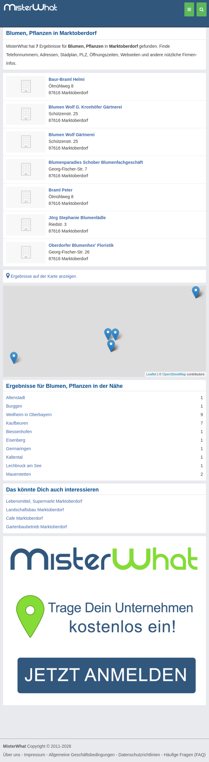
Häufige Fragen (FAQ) (185, 754)
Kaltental (14, 457)
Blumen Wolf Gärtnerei (71, 134)
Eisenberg (15, 440)
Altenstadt (15, 397)
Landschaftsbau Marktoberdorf (35, 509)
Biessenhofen (19, 431)
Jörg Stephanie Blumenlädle (77, 217)
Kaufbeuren (17, 423)
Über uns (11, 754)
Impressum (34, 754)
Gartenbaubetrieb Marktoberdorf (36, 526)
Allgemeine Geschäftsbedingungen (82, 754)
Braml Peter (61, 190)
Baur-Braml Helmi (66, 79)
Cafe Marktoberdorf (24, 518)
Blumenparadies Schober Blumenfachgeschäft (96, 162)
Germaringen (18, 448)
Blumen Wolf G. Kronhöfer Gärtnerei (85, 107)
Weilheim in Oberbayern (29, 414)
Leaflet (151, 374)
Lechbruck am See (24, 465)
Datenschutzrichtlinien (139, 754)
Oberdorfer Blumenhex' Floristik (81, 245)
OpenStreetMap (174, 374)
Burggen (14, 406)
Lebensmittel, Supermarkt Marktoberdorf (44, 501)
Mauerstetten (18, 474)
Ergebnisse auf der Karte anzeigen (41, 276)
